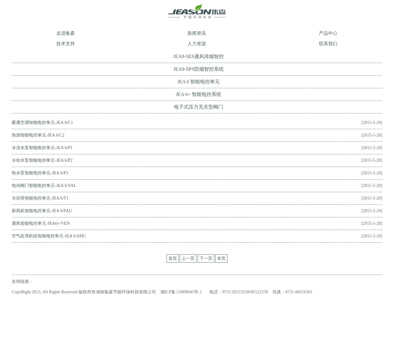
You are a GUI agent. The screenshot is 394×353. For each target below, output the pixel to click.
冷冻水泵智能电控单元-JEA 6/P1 (42, 147)
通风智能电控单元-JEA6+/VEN (41, 223)
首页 (172, 258)
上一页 (188, 258)
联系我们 (328, 43)
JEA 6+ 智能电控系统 (198, 94)
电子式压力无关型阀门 (198, 106)
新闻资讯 (196, 33)
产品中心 (328, 33)
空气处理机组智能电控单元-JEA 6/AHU (49, 236)
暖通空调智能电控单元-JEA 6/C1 (42, 122)
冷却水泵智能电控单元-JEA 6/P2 (42, 160)
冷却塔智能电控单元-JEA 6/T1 (40, 198)
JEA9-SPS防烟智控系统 (198, 69)
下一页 (205, 258)
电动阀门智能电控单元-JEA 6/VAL (44, 185)
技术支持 (65, 43)
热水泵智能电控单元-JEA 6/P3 (40, 173)
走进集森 (65, 33)
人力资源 (196, 43)
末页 (221, 258)
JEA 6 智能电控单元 (198, 81)
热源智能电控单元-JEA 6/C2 (38, 135)
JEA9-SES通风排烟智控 (198, 56)
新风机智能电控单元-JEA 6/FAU (42, 210)
